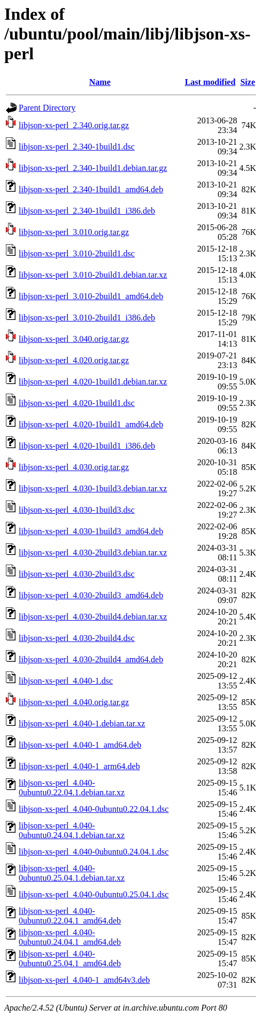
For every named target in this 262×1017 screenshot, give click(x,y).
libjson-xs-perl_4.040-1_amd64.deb (80, 744)
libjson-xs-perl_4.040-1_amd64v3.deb (84, 979)
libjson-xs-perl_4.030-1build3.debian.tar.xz (93, 488)
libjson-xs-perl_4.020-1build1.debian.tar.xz (93, 381)
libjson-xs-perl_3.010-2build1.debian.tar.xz (93, 274)
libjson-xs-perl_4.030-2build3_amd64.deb (91, 595)
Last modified (210, 82)
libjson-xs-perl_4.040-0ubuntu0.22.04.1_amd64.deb (70, 915)
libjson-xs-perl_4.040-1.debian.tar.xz (82, 723)
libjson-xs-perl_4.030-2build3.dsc (77, 573)
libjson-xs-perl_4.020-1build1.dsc (77, 403)
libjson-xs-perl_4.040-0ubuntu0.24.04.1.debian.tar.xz (72, 830)
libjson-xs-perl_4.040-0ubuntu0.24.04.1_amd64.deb (70, 937)
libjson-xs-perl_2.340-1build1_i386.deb (87, 210)
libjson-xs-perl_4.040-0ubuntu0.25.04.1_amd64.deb (70, 958)
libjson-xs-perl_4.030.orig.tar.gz (74, 467)
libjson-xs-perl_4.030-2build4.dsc (77, 638)
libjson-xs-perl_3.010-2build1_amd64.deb (91, 296)
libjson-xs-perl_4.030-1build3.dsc (77, 509)
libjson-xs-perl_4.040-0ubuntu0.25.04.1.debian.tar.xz (72, 873)
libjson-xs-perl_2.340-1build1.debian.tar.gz (93, 168)
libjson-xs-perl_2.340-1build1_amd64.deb (91, 189)
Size (247, 82)
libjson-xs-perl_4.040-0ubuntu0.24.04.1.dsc (93, 851)
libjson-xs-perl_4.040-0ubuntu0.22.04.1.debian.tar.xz (72, 787)
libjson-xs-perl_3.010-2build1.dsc (77, 253)
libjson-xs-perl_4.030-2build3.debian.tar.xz (93, 552)
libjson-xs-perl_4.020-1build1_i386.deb (87, 445)
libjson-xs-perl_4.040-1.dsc (66, 680)
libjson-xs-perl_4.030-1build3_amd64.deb (91, 531)
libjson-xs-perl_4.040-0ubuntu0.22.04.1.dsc (93, 808)
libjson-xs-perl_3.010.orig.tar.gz (74, 232)
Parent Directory (47, 107)
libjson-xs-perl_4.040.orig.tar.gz (74, 702)
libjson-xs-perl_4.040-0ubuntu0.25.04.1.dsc (93, 894)
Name (100, 82)
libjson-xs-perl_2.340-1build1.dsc (77, 146)
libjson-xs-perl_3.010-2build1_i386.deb (87, 317)
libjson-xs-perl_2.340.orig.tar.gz (74, 125)
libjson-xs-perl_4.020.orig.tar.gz (74, 360)
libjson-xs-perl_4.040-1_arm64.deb (79, 766)
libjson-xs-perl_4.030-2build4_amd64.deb (91, 659)
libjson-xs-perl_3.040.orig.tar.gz (74, 338)
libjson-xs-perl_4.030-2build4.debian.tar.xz (93, 616)
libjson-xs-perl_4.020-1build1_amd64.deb (91, 424)
